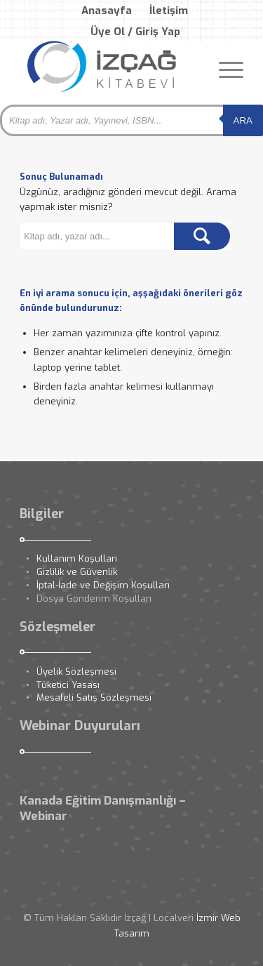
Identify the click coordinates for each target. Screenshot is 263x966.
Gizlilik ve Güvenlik (76, 572)
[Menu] (224, 69)
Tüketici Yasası (68, 685)
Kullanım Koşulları (76, 558)
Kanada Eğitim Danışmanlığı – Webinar (103, 808)
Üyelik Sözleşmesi (76, 671)
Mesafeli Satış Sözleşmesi (93, 697)
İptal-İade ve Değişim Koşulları (103, 585)
